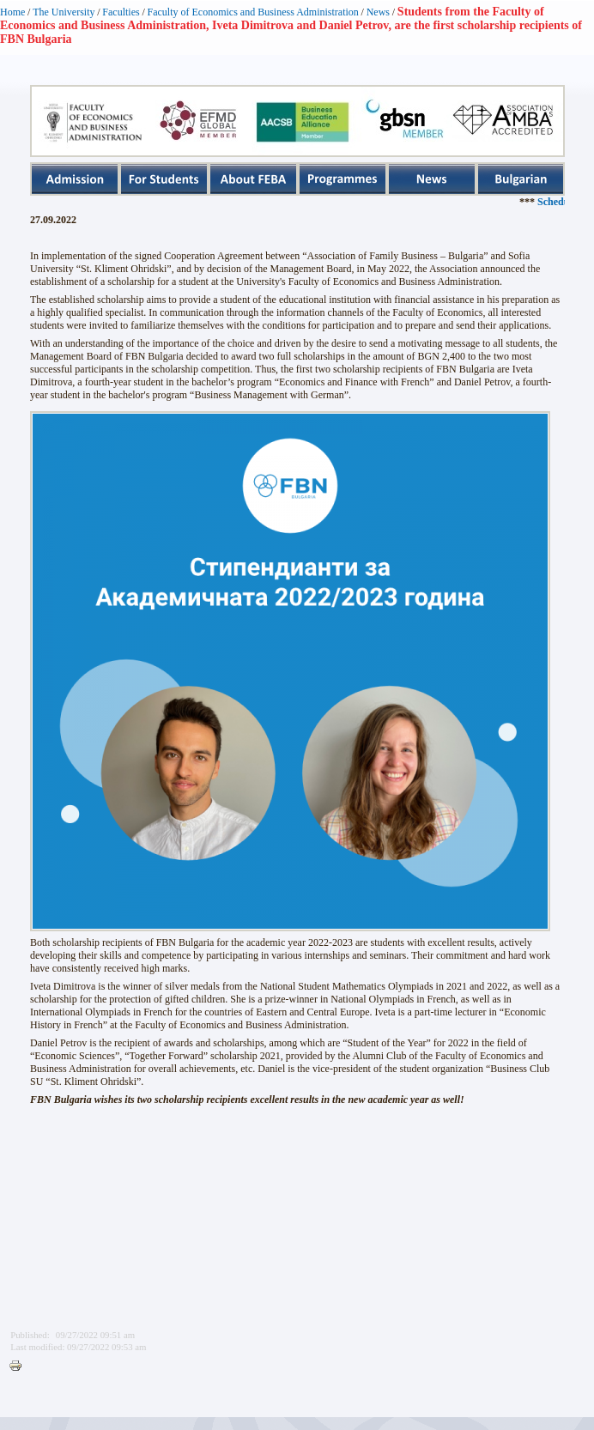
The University (63, 12)
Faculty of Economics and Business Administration (253, 12)
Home (12, 12)
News (378, 12)
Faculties (120, 12)
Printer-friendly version (20, 1366)
